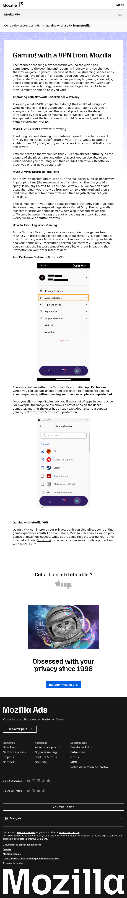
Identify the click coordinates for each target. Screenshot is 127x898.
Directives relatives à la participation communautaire (31, 858)
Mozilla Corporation (69, 832)
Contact (8, 762)
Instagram (33, 781)
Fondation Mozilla (26, 832)
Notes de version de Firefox (89, 767)
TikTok (43, 781)
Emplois (8, 757)
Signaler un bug (46, 752)
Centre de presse (14, 752)
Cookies (7, 849)
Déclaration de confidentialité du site (22, 845)
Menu (120, 5)
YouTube (38, 791)
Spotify (48, 781)
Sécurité (41, 762)
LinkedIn (38, 781)
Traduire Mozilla (46, 757)
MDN (73, 762)
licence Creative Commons (33, 839)
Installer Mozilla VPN (63, 684)
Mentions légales (12, 854)
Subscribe (44, 540)
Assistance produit (48, 747)
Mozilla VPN (12, 14)
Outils (74, 757)
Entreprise (77, 752)
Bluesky (28, 781)
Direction (9, 747)
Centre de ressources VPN (22, 25)
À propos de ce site (13, 863)
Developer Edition (82, 747)
